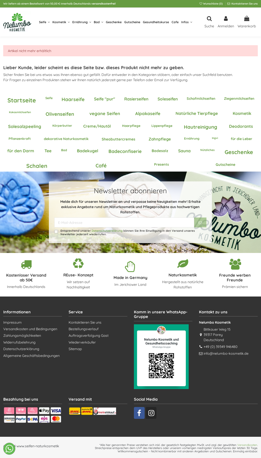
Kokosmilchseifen (20, 112)
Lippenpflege (161, 126)
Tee (47, 150)
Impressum (12, 322)
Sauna (184, 150)
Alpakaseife (147, 113)
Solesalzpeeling (24, 126)
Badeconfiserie (125, 151)
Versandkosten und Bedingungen (30, 329)
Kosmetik (242, 113)
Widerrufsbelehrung (19, 342)
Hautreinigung (200, 127)
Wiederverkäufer (82, 342)
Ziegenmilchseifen (239, 98)
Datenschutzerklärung (107, 230)
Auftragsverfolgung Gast (88, 335)
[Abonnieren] (200, 222)
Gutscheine (225, 164)
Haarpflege (131, 126)
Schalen (36, 165)
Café (101, 165)
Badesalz (160, 150)
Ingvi (215, 138)
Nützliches (207, 150)
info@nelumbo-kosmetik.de (226, 353)
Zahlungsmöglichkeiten (22, 335)
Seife (49, 98)
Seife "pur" (104, 99)
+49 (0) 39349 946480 (221, 346)
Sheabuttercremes (118, 139)
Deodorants (241, 126)
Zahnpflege (160, 139)
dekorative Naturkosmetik (66, 139)
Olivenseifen (60, 114)
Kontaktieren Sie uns (244, 3)
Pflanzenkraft (20, 139)
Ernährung (191, 138)
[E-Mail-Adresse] (124, 222)
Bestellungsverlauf (84, 329)
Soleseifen (168, 99)
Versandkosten (247, 445)
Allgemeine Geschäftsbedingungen (31, 355)
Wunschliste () (211, 3)
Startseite (21, 100)
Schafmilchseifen (201, 98)
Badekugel (87, 150)
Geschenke (239, 152)
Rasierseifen (136, 99)
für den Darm (20, 150)
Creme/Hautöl (97, 126)
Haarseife (73, 99)
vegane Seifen (104, 113)
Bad (64, 150)
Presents (161, 164)
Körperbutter (62, 126)
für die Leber (241, 139)
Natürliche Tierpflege (197, 113)
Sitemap (75, 349)
